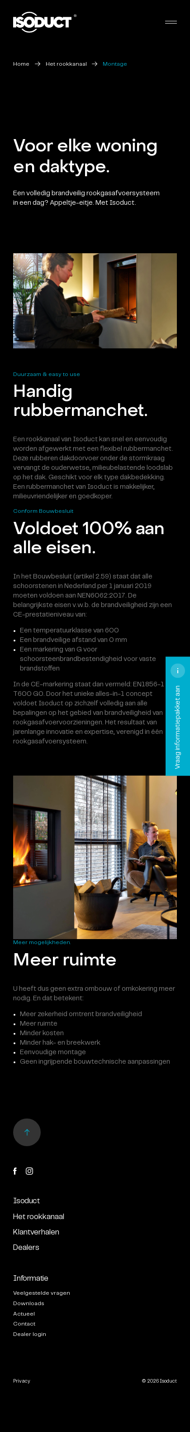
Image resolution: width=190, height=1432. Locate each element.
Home (21, 64)
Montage (115, 64)
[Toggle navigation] (171, 22)
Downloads (28, 1303)
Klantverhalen (36, 1232)
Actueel (24, 1313)
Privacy (21, 1381)
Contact (24, 1323)
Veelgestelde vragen (41, 1293)
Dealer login (29, 1334)
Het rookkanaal (66, 64)
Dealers (26, 1247)
